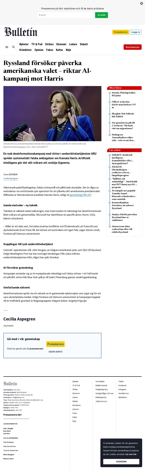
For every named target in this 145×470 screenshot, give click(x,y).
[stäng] (141, 3)
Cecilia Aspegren (10, 178)
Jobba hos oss (101, 401)
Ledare (73, 44)
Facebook (122, 385)
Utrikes (49, 44)
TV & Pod (36, 44)
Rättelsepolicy (101, 397)
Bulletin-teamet (101, 385)
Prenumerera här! (12, 414)
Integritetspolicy (102, 389)
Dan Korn (6, 434)
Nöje (68, 50)
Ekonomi (61, 44)
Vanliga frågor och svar (104, 393)
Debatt (84, 44)
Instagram (122, 389)
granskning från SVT (80, 194)
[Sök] (13, 47)
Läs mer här (130, 454)
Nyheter (24, 44)
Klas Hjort (7, 431)
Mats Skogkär (8, 428)
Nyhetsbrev (123, 397)
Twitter (121, 381)
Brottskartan (132, 47)
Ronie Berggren (8, 455)
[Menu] (6, 47)
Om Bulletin (100, 381)
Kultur (59, 50)
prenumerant (36, 348)
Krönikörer (25, 50)
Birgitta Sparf (8, 459)
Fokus (49, 50)
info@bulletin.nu (18, 397)
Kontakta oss (124, 393)
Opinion (39, 50)
